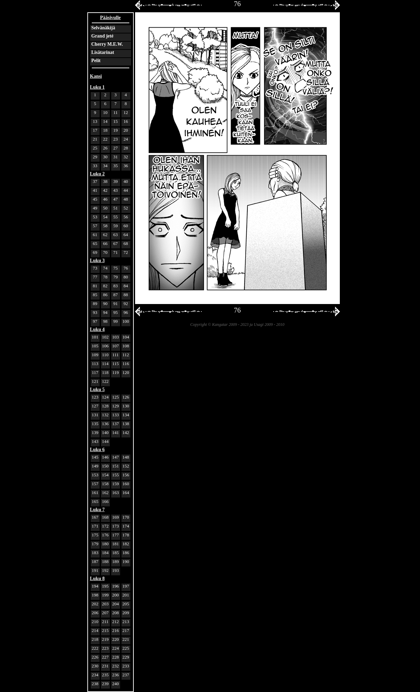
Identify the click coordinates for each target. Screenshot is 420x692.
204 (115, 603)
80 (126, 276)
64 (126, 234)
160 (125, 483)
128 (105, 405)
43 (115, 190)
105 (95, 345)
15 (115, 121)
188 (105, 561)
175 (95, 534)
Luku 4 (97, 329)
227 (105, 657)
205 (125, 603)
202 (95, 603)
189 (115, 561)
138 (125, 423)
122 (105, 381)
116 (125, 363)
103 (115, 337)
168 (105, 517)
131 (95, 414)
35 (115, 165)
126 (125, 397)
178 (125, 534)
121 (95, 381)
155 (115, 474)
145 (95, 457)
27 (115, 147)
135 (95, 423)
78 (105, 276)
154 (105, 474)
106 (105, 345)
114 (105, 363)
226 (95, 657)
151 (115, 465)
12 (126, 112)
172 (105, 526)
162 (105, 492)
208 (115, 612)
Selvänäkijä (103, 27)
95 (115, 312)
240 (115, 683)
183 (95, 552)
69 (95, 252)
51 (115, 208)
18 (105, 130)
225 (125, 648)
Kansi (96, 76)
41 (95, 190)
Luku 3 (97, 260)
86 (105, 294)
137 (115, 423)
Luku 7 (97, 509)
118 (105, 372)
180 (105, 543)
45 (95, 199)
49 (95, 208)
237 (125, 674)
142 (125, 432)
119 (115, 372)
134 (125, 414)
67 (115, 243)
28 (126, 147)
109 (95, 354)
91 (115, 303)
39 (115, 181)
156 (125, 474)
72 (126, 252)
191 (95, 570)
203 (105, 603)
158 (105, 483)
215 (105, 630)
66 (105, 243)
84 (126, 285)
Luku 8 (97, 578)
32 (126, 156)
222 (95, 648)
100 (125, 321)
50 (105, 208)
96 (126, 312)
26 (105, 147)
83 (115, 285)
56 (126, 216)
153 (95, 474)
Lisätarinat (102, 52)
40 (126, 181)
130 (125, 405)
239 (105, 683)
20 (126, 130)
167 (95, 517)
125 (115, 397)
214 (95, 630)
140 (105, 432)
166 (105, 501)
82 (105, 285)
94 (105, 312)
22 (105, 139)
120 (125, 372)
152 (125, 465)
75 (115, 268)
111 (115, 354)
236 (115, 674)
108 (125, 345)
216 (115, 630)
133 (115, 414)
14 (105, 121)
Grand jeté (102, 36)
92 (126, 303)
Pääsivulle (110, 17)
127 (95, 405)
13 (95, 121)
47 (115, 199)
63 (115, 234)
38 (105, 181)
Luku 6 (97, 449)
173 (115, 526)
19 (115, 130)
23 (115, 139)
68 (126, 243)
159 (115, 483)
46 (105, 199)
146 (105, 457)
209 (125, 612)
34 (105, 165)
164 (125, 492)
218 (95, 639)
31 (115, 156)
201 (125, 594)
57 (95, 225)
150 (105, 465)
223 (105, 648)
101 (95, 337)
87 (115, 294)
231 (105, 665)
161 (95, 492)
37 (95, 181)
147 (115, 457)
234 (95, 674)
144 (105, 441)
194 (95, 586)
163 (115, 492)
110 (105, 354)
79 (115, 276)
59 (115, 225)
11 (115, 112)
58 (105, 225)
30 (105, 156)
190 (125, 561)
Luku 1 (97, 87)
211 (105, 621)
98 (105, 321)
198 (95, 594)
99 (115, 321)
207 (105, 612)
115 (115, 363)
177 (115, 534)
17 (95, 130)
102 (105, 337)
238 (95, 683)
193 (115, 570)
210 (95, 621)
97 (95, 321)
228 (115, 657)
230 (95, 665)
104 (125, 337)
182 (125, 543)
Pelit (96, 60)
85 (95, 294)
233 (125, 665)
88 (126, 294)
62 (105, 234)
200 (115, 594)
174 (125, 526)
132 (105, 414)
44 (126, 190)
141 (115, 432)
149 (95, 465)
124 (105, 397)
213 (125, 621)
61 (95, 234)
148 (125, 457)
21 (95, 139)
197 (125, 586)
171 (95, 526)
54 (105, 216)
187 (95, 561)
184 (105, 552)
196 (115, 586)
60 (126, 225)
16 (126, 121)
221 (125, 639)
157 (95, 483)
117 (95, 372)
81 (95, 285)
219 (105, 639)
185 (115, 552)
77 (95, 276)
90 (105, 303)
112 (125, 354)
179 (95, 543)
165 (95, 501)
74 (105, 268)
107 (115, 345)
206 (95, 612)
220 (115, 639)
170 (125, 517)
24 (126, 139)
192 (105, 570)
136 (105, 423)
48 (126, 199)
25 (95, 147)
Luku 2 (97, 173)
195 (105, 586)
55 (115, 216)
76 (126, 268)
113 (95, 363)
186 (125, 552)
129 (115, 405)
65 (95, 243)
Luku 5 (97, 389)
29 (95, 156)
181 (115, 543)
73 (95, 268)
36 (126, 165)
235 (105, 674)
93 (95, 312)
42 (105, 190)
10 (105, 112)
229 (125, 657)
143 (95, 441)
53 (95, 216)
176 (105, 534)
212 (115, 621)
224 (115, 648)
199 (105, 594)
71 (115, 252)
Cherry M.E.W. (107, 44)
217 (125, 630)
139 (95, 432)
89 (95, 303)
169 (115, 517)
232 (115, 665)
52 (126, 208)
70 (105, 252)
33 (95, 165)
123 (95, 397)
